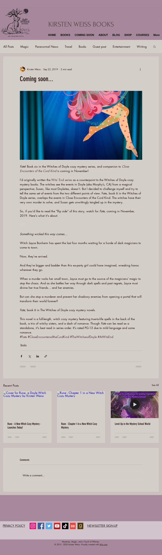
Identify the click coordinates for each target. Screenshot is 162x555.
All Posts (8, 47)
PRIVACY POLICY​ (14, 526)
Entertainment (121, 47)
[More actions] (140, 69)
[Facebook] (41, 526)
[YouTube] (57, 526)
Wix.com (103, 544)
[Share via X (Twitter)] (29, 356)
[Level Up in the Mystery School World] (135, 404)
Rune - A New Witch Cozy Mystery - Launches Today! (24, 425)
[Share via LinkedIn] (37, 356)
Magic (24, 47)
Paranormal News (46, 47)
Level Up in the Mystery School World (132, 424)
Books (82, 47)
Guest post (99, 47)
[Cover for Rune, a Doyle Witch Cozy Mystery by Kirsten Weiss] (27, 404)
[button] (65, 35)
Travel (68, 47)
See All (155, 385)
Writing (142, 47)
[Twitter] (49, 526)
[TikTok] (65, 526)
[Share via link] (45, 356)
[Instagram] (33, 526)
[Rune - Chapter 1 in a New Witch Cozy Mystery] (81, 404)
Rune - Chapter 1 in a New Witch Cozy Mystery (79, 425)
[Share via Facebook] (21, 356)
